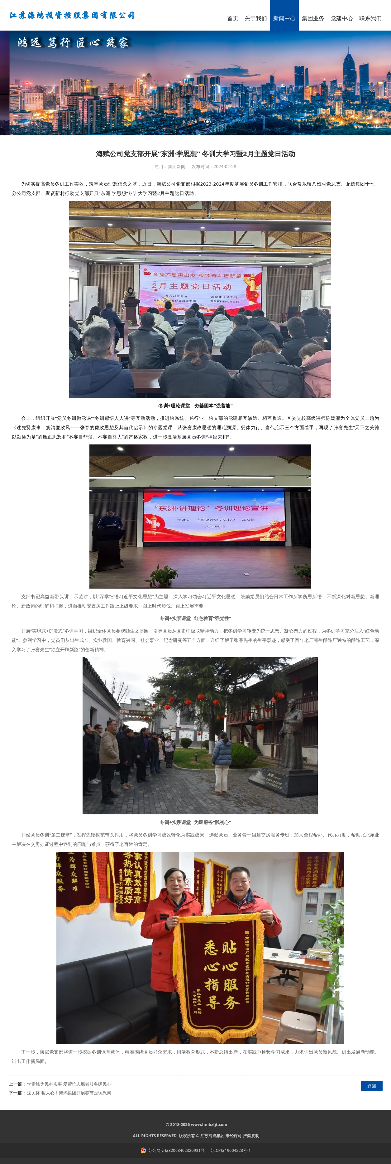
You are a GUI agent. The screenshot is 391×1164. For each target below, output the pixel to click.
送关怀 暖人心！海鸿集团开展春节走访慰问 (69, 1093)
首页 (232, 18)
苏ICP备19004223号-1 (230, 1150)
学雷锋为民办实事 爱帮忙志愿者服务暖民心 (69, 1084)
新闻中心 (284, 18)
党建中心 (342, 18)
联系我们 (370, 18)
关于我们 (256, 18)
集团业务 (313, 18)
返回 (371, 1086)
